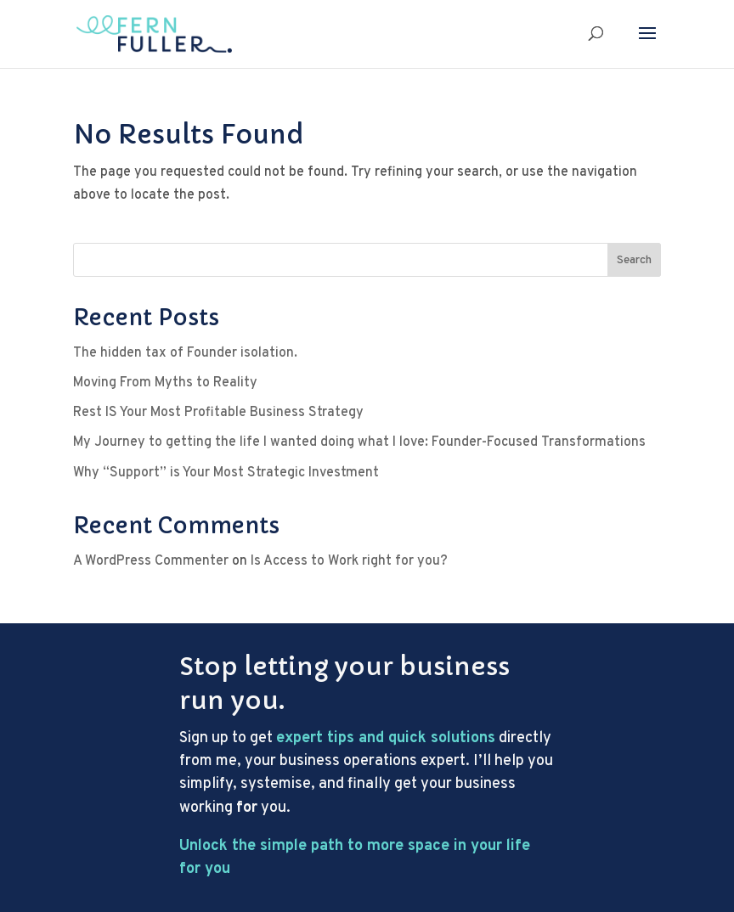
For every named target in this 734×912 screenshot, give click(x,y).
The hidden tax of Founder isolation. (185, 353)
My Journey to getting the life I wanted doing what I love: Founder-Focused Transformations (359, 442)
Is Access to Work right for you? (349, 561)
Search (634, 260)
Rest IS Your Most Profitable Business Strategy (218, 412)
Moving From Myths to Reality (165, 382)
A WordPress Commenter (151, 561)
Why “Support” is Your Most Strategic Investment (226, 472)
